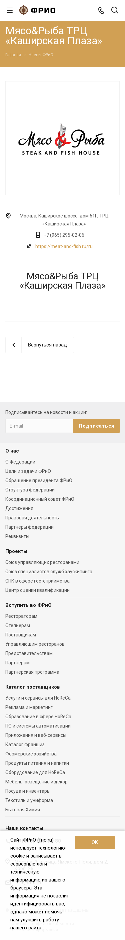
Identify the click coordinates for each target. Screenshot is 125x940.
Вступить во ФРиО (28, 605)
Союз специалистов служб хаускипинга (48, 571)
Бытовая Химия (22, 809)
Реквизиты (17, 536)
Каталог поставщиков (32, 687)
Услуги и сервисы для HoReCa (38, 698)
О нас (12, 451)
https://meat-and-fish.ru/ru (64, 246)
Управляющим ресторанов (35, 644)
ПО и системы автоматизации (38, 726)
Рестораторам (21, 616)
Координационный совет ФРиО (39, 499)
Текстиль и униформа (29, 800)
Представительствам (29, 653)
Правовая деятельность (32, 517)
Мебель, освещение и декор (36, 781)
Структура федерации (30, 489)
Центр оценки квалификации (37, 590)
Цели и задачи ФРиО (28, 471)
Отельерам (17, 625)
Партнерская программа (32, 672)
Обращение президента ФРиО (38, 480)
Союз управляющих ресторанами (42, 562)
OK (95, 842)
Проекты (16, 551)
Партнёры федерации (29, 527)
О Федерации (20, 462)
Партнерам (17, 662)
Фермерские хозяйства (31, 753)
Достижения (19, 508)
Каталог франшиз (25, 744)
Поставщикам (20, 634)
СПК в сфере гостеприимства (37, 581)
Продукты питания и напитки (37, 763)
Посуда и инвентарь (27, 791)
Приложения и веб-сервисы (35, 735)
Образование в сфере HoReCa (38, 716)
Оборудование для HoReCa (35, 772)
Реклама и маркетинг (29, 707)
